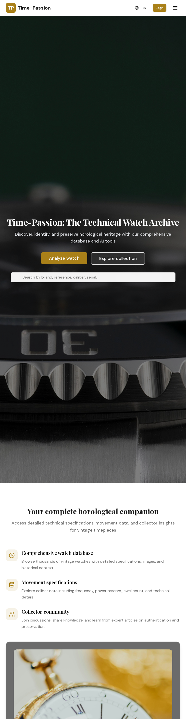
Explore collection (118, 258)
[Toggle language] (140, 8)
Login (159, 8)
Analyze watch (64, 258)
